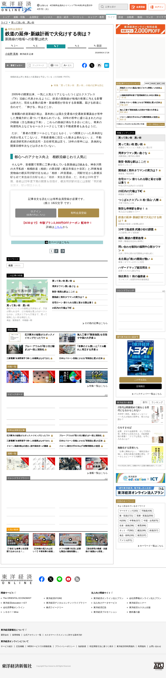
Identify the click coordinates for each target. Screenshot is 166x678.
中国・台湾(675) (151, 520)
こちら (58, 227)
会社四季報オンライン (13, 607)
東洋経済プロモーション (105, 612)
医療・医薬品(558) (145, 516)
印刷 (56, 65)
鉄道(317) (154, 530)
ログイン (159, 7)
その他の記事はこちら (96, 323)
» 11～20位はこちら (155, 124)
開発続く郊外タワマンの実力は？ (68, 297)
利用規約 (142, 646)
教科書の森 (134, 612)
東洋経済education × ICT (15, 603)
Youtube (68, 579)
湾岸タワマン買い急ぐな (64, 286)
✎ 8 (77, 46)
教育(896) (142, 525)
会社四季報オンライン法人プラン (145, 598)
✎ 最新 (98, 45)
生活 (15, 265)
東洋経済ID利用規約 (125, 646)
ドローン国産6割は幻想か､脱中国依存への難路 (27, 446)
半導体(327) (135, 520)
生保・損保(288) (126, 525)
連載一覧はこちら (98, 473)
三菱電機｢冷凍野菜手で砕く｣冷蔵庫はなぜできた (28, 358)
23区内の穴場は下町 (61, 308)
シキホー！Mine (10, 612)
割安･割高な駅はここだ (63, 291)
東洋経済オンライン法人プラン (108, 598)
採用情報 (16, 635)
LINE (59, 579)
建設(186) (141, 530)
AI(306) (122, 520)
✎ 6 (35, 46)
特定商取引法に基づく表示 (101, 646)
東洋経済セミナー (137, 603)
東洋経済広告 (100, 607)
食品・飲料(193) (126, 535)
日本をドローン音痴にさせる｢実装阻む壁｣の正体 (81, 358)
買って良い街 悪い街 (22, 22)
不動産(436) (147, 511)
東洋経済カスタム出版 (140, 607)
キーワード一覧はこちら (151, 546)
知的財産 (82, 646)
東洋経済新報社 (17, 666)
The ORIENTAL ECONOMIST (17, 598)
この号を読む (140, 380)
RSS (77, 579)
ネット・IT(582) (126, 530)
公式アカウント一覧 (32, 635)
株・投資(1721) (126, 516)
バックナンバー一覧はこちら (148, 394)
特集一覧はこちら (98, 386)
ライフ (4, 22)
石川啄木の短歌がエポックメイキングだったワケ (28, 435)
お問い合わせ (155, 646)
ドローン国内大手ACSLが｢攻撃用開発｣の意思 (79, 446)
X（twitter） (50, 579)
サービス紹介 (7, 646)
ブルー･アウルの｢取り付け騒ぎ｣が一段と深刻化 (80, 435)
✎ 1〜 (14, 45)
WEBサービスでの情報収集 (39, 646)
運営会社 (5, 635)
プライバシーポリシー (65, 646)
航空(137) (142, 535)
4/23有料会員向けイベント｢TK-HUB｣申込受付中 (71, 5)
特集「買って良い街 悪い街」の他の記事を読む (79, 85)
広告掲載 (20, 646)
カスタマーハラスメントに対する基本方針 (63, 635)
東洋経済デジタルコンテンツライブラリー (66, 603)
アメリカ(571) (125, 540)
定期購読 (140, 386)
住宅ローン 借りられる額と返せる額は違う (72, 302)
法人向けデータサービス (105, 603)
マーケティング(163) (128, 511)
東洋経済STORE (54, 598)
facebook (42, 579)
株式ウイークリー (54, 607)
